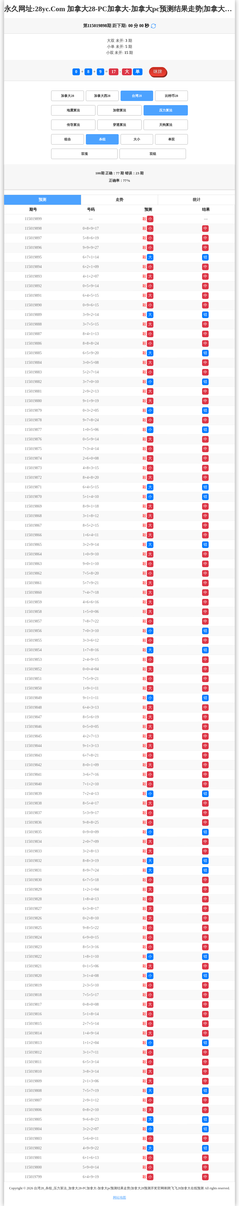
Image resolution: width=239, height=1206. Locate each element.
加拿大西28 (102, 96)
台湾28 (137, 96)
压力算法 (165, 110)
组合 (67, 139)
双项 (84, 154)
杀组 (102, 139)
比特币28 (171, 96)
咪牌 (157, 71)
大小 (136, 139)
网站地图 (119, 1197)
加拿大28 (67, 96)
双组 (153, 154)
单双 (171, 139)
